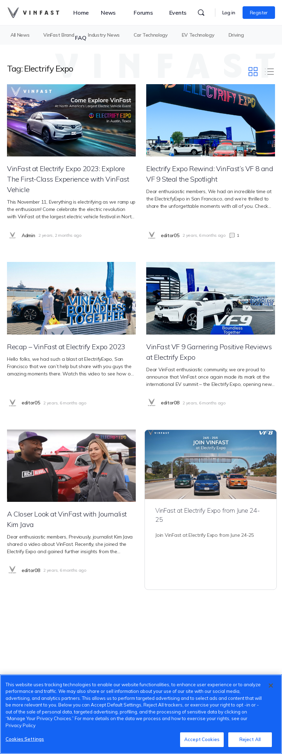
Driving (236, 35)
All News (19, 35)
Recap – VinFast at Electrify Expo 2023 (66, 346)
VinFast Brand (58, 35)
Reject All (250, 739)
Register (259, 12)
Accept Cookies (202, 739)
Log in (228, 12)
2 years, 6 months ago (204, 235)
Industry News (104, 35)
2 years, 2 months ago (59, 235)
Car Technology (151, 35)
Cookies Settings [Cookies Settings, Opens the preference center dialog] (25, 739)
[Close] (271, 685)
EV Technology (198, 35)
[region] (141, 714)
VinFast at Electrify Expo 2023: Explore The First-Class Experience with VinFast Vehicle (68, 179)
